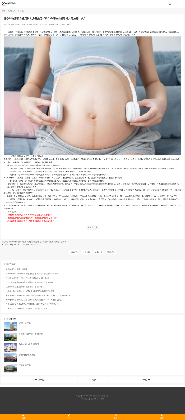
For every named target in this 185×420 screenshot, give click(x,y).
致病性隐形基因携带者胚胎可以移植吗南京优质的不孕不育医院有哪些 (34, 300)
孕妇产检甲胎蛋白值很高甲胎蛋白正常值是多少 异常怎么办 (29, 282)
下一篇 (145, 380)
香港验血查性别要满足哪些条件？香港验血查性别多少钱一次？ (32, 218)
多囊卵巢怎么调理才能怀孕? (17, 269)
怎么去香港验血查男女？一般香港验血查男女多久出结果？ (30, 221)
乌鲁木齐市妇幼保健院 (29, 344)
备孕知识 (21, 11)
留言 (162, 416)
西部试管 (111, 252)
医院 (115, 416)
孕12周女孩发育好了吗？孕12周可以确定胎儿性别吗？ (27, 278)
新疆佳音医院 (25, 323)
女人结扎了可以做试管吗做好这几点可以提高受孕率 (26, 309)
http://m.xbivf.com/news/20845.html (24, 244)
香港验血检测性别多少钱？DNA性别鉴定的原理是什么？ (30, 215)
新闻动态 (11, 11)
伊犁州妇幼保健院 (27, 355)
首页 (4, 11)
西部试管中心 (14, 24)
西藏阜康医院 (25, 365)
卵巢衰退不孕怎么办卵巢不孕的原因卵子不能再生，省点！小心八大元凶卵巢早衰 (38, 295)
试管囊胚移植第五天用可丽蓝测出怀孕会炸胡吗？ (25, 287)
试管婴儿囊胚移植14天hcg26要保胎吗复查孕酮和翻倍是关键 (30, 291)
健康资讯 (74, 252)
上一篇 (39, 380)
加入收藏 (92, 227)
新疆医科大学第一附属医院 (31, 334)
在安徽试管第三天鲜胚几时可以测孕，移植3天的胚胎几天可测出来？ (33, 304)
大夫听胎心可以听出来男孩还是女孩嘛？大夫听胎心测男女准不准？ (33, 274)
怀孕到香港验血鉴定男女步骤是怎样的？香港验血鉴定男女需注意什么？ (39, 242)
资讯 (69, 416)
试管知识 (86, 252)
